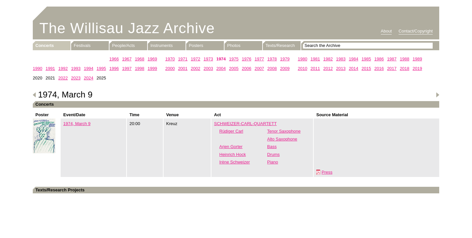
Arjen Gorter (231, 146)
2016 (379, 68)
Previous (34, 94)
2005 (234, 68)
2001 (182, 68)
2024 (88, 78)
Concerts (44, 45)
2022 (63, 78)
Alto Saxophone (282, 139)
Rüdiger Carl (231, 131)
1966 (114, 58)
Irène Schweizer (234, 162)
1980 (302, 58)
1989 (417, 58)
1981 (315, 58)
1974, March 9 (76, 123)
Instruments (161, 45)
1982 (328, 58)
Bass (272, 146)
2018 (404, 68)
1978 (272, 58)
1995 (101, 68)
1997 (126, 68)
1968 (139, 58)
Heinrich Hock (232, 154)
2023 (76, 78)
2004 (221, 68)
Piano (272, 162)
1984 (353, 58)
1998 (139, 68)
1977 (259, 58)
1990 (37, 68)
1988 (404, 58)
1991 (50, 68)
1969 (152, 58)
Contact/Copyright (416, 31)
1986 (379, 58)
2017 (392, 68)
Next (437, 94)
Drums (273, 154)
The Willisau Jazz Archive (127, 28)
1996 (114, 68)
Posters (196, 45)
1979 (285, 58)
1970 (170, 58)
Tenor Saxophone (284, 131)
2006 (246, 68)
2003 (208, 68)
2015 (366, 68)
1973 (208, 58)
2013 (340, 68)
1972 (195, 58)
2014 (353, 68)
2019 (417, 68)
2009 (285, 68)
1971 (182, 58)
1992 (63, 68)
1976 (246, 58)
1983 (340, 58)
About (386, 31)
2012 (328, 68)
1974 (221, 58)
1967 (126, 58)
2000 (170, 68)
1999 (152, 68)
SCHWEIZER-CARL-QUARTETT (245, 123)
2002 (195, 68)
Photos (233, 45)
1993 (76, 68)
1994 (88, 68)
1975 (234, 58)
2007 (259, 68)
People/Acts (123, 45)
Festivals (82, 45)
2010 (302, 68)
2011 (315, 68)
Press (327, 172)
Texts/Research (280, 45)
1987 (392, 58)
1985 (366, 58)
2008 (272, 68)
